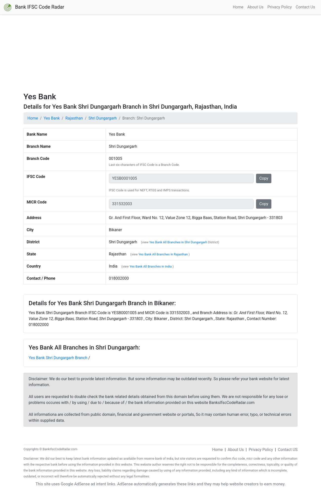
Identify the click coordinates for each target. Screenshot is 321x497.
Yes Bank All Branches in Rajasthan (163, 254)
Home (238, 7)
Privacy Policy (279, 7)
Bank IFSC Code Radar (34, 7)
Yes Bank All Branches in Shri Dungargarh (178, 242)
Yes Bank (52, 118)
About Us (255, 7)
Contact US (288, 449)
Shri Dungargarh (102, 118)
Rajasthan (74, 118)
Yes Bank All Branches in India (151, 266)
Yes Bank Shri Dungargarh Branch (58, 357)
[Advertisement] (160, 53)
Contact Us (305, 7)
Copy (263, 178)
